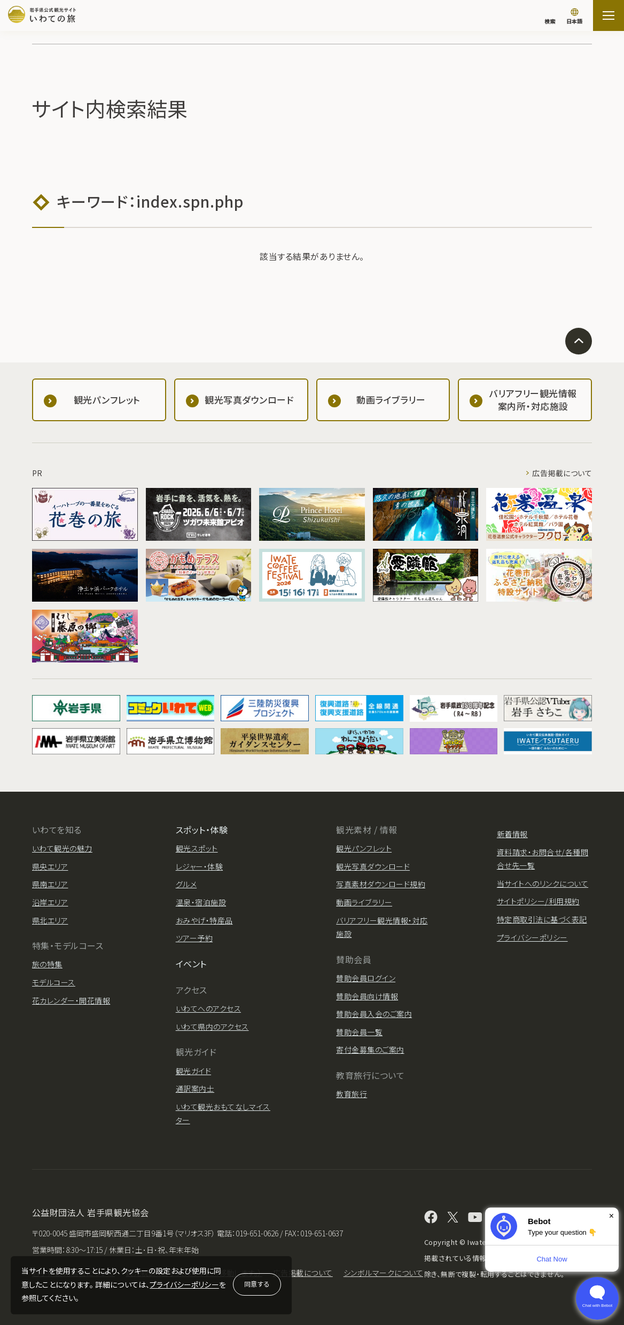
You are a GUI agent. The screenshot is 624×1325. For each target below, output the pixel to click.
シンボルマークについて (383, 1272)
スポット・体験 (202, 829)
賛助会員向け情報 (367, 996)
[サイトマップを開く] (608, 15)
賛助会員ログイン (365, 978)
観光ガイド (193, 1071)
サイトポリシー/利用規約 (538, 901)
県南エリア (50, 884)
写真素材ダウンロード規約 (380, 884)
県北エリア (50, 920)
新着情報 (512, 834)
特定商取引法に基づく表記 (542, 919)
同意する (257, 1283)
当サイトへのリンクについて (542, 883)
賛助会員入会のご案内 (374, 1013)
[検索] (550, 16)
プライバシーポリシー (184, 1284)
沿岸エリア (50, 902)
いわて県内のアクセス (212, 1026)
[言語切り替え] (574, 17)
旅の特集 (47, 964)
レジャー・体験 (199, 866)
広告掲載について (562, 473)
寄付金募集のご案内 (370, 1049)
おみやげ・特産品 (204, 920)
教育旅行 (351, 1094)
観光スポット (197, 848)
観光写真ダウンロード (373, 866)
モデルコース (53, 982)
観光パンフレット (364, 848)
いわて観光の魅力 (62, 848)
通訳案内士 (195, 1088)
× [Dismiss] (611, 1215)
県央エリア (50, 866)
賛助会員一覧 (359, 1032)
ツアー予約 (194, 938)
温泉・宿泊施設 (201, 902)
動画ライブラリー (364, 902)
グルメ (186, 884)
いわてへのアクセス (208, 1008)
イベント (191, 963)
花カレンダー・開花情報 (71, 1000)
